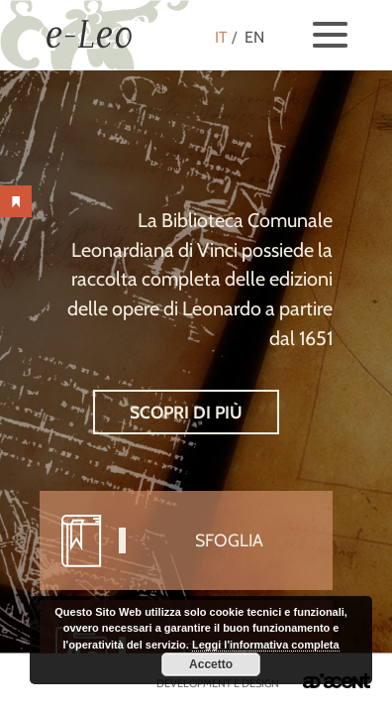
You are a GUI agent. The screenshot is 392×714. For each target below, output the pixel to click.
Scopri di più (186, 412)
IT (221, 37)
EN (254, 37)
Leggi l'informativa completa (266, 645)
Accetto (211, 664)
